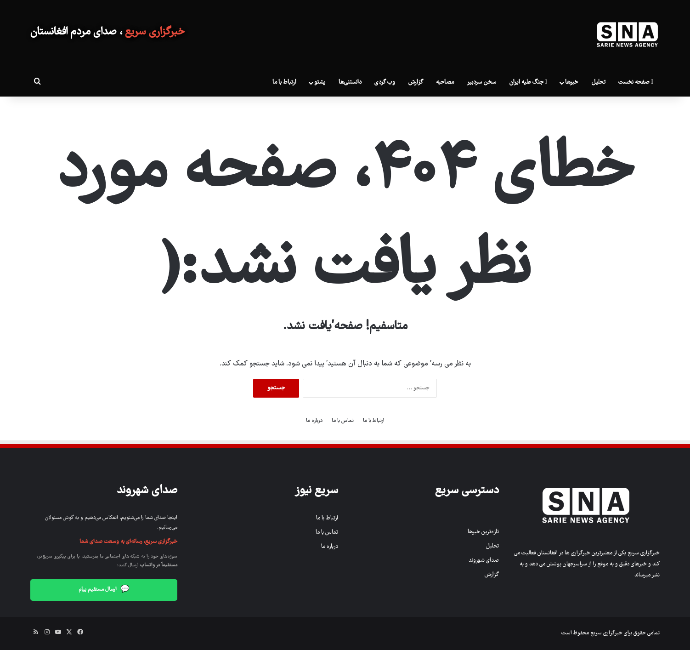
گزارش (415, 82)
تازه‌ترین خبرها (483, 532)
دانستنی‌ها (350, 82)
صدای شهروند (484, 560)
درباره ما (314, 421)
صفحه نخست (635, 82)
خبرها (571, 82)
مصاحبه (445, 82)
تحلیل (598, 82)
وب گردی (384, 82)
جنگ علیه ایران (528, 82)
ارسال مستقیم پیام (104, 590)
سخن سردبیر (481, 82)
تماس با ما (343, 421)
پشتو (319, 82)
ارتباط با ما (284, 82)
